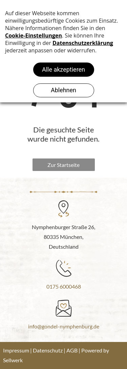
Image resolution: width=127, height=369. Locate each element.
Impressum (16, 350)
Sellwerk (13, 360)
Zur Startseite (63, 165)
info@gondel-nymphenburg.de (63, 326)
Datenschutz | (49, 350)
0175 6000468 (63, 286)
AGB (72, 350)
